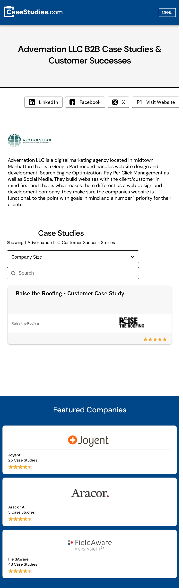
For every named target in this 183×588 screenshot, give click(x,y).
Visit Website (155, 102)
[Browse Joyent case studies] (89, 449)
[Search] (76, 273)
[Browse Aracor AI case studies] (89, 502)
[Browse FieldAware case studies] (89, 554)
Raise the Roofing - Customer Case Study (70, 293)
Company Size (72, 256)
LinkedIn (43, 102)
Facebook (85, 102)
